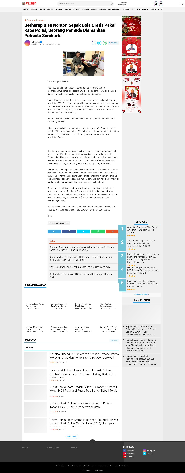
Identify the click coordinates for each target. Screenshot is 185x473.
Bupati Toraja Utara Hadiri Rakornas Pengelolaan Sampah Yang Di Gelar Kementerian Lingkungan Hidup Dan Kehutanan (141, 357)
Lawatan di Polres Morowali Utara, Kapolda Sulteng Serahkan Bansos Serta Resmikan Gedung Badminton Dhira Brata (81, 375)
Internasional (141, 10)
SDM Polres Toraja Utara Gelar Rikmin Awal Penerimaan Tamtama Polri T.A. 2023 (145, 243)
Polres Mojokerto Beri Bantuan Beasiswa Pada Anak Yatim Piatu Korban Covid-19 (145, 282)
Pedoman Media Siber (106, 466)
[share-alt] (54, 231)
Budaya (26, 10)
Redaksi (77, 466)
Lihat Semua (71, 436)
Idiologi (112, 10)
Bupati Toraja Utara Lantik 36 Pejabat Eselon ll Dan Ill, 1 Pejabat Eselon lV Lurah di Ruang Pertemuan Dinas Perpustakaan (141, 327)
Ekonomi (35, 10)
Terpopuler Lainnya (141, 292)
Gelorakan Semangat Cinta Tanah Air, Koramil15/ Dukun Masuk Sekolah (144, 230)
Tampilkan (114, 340)
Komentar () (113, 43)
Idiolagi (94, 10)
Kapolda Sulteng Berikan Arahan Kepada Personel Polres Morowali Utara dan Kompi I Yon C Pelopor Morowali (82, 358)
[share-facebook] (94, 43)
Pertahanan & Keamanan (37, 20)
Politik (74, 447)
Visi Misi (69, 466)
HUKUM (45, 10)
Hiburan (74, 10)
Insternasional (125, 10)
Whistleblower (59, 466)
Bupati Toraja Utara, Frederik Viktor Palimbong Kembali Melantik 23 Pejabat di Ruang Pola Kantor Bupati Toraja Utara (83, 391)
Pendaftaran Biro (89, 466)
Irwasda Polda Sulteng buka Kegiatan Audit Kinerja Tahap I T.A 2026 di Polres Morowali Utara (81, 408)
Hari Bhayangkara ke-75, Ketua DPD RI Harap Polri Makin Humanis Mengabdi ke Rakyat (144, 270)
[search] (85, 3)
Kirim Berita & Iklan (124, 466)
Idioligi (103, 10)
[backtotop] (92, 441)
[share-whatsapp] (105, 43)
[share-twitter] (99, 43)
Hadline (54, 10)
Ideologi (84, 10)
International (156, 10)
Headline (64, 10)
